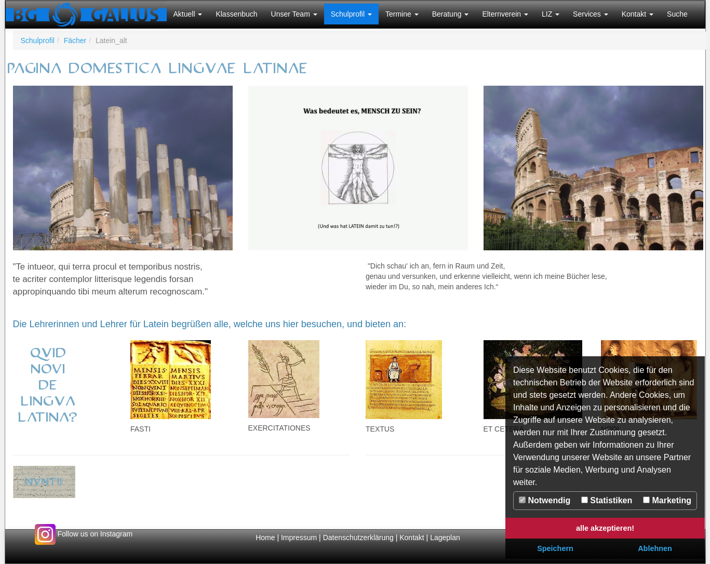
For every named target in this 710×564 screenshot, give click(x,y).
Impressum (299, 537)
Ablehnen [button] (655, 548)
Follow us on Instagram (84, 534)
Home (265, 537)
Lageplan (445, 537)
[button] (188, 14)
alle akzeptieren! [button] (605, 528)
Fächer (75, 40)
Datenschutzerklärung (359, 537)
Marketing (667, 500)
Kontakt (411, 537)
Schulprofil (38, 40)
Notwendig (544, 500)
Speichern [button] (555, 548)
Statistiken (606, 500)
